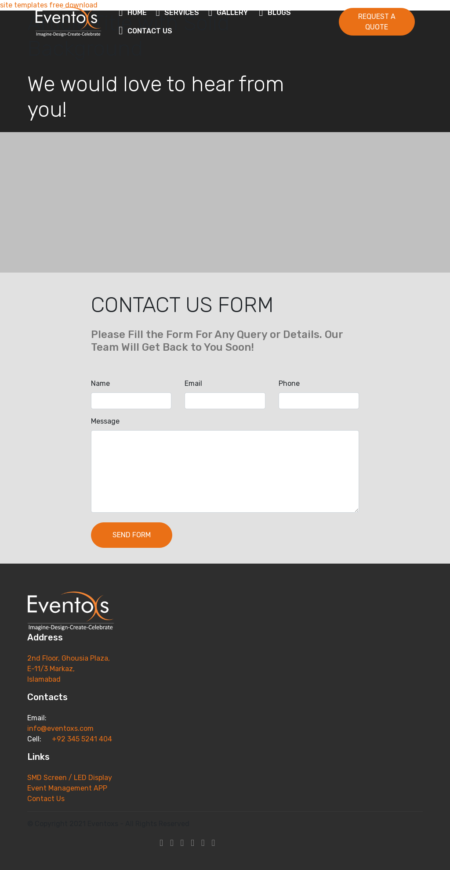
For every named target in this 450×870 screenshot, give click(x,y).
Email (193, 383)
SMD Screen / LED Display (70, 777)
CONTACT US (146, 31)
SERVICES (178, 12)
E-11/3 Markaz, (51, 669)
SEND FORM (131, 535)
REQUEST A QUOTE (377, 21)
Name (100, 383)
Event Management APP (67, 788)
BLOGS (276, 12)
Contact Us (46, 799)
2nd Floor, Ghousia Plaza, (68, 658)
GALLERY (229, 12)
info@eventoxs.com (60, 728)
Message (105, 421)
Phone (289, 383)
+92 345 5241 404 (81, 739)
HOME (133, 12)
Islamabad (44, 679)
